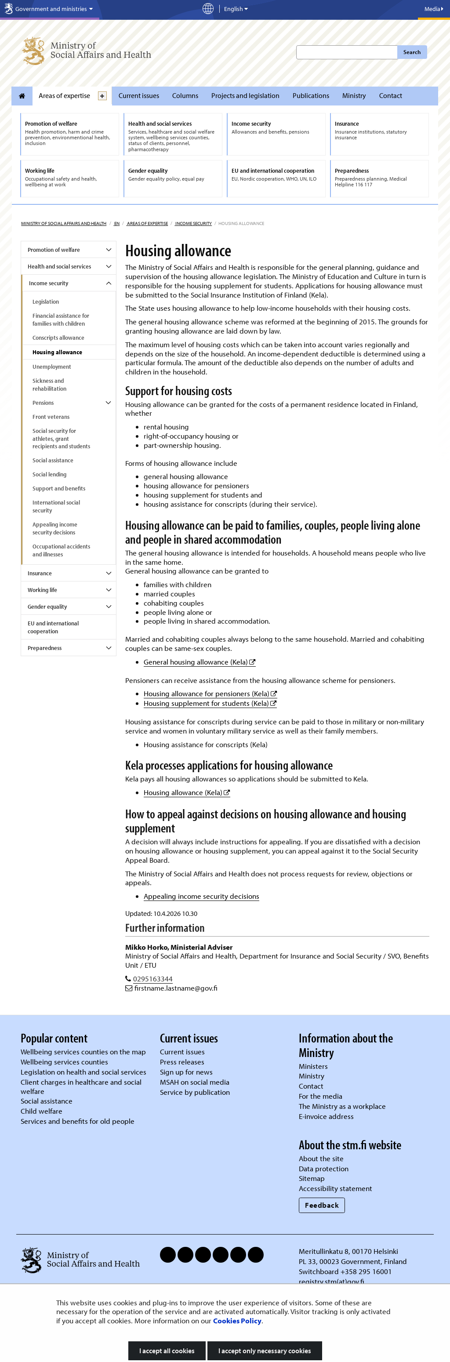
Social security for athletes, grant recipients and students (61, 438)
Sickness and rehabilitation (49, 384)
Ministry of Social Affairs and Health (63, 223)
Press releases (182, 1061)
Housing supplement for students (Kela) (210, 703)
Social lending (49, 474)
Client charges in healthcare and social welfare (81, 1086)
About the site (321, 1158)
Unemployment (52, 366)
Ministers (313, 1066)
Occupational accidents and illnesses (61, 550)
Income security (193, 223)
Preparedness (45, 648)
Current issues (139, 95)
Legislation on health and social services (83, 1071)
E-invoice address (326, 1116)
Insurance (40, 573)
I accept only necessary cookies (264, 1350)
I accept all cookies (167, 1350)
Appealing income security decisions (55, 528)
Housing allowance (57, 352)
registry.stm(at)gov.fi (332, 1281)
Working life (42, 590)
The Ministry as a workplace (342, 1106)
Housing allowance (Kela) (187, 792)
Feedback (322, 1204)
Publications (311, 95)
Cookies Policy (237, 1320)
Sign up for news (186, 1071)
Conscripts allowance (58, 337)
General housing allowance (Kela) (200, 661)
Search (412, 51)
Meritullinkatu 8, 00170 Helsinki (348, 1251)
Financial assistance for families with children (61, 319)
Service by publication (195, 1092)
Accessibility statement (335, 1188)
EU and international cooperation (53, 627)
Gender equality (47, 606)
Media (434, 9)
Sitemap (312, 1178)
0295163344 (153, 978)
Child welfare (41, 1110)
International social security (56, 506)
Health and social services (59, 266)
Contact (390, 95)
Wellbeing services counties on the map (83, 1051)
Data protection (323, 1168)
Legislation (46, 301)
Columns (185, 95)
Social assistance (53, 460)
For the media (320, 1095)
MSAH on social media (194, 1081)
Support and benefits (59, 488)
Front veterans (51, 417)
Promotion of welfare (54, 250)
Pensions (43, 403)
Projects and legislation (245, 95)
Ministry (354, 95)
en (116, 223)
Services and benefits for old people (77, 1121)
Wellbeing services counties (64, 1061)
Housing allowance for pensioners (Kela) (210, 693)
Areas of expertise (64, 95)
